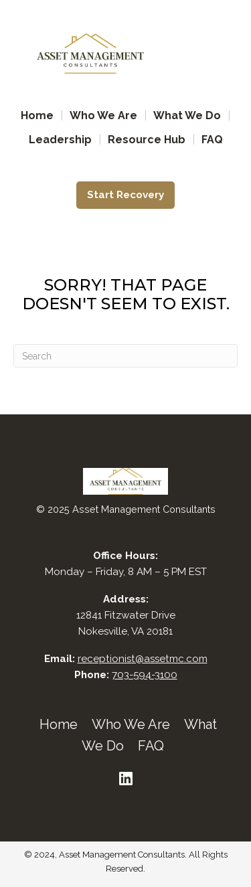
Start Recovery (125, 195)
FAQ (212, 139)
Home (37, 115)
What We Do (187, 115)
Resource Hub (146, 139)
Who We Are (103, 115)
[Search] (125, 356)
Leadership (60, 139)
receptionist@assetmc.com (142, 659)
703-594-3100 (144, 675)
